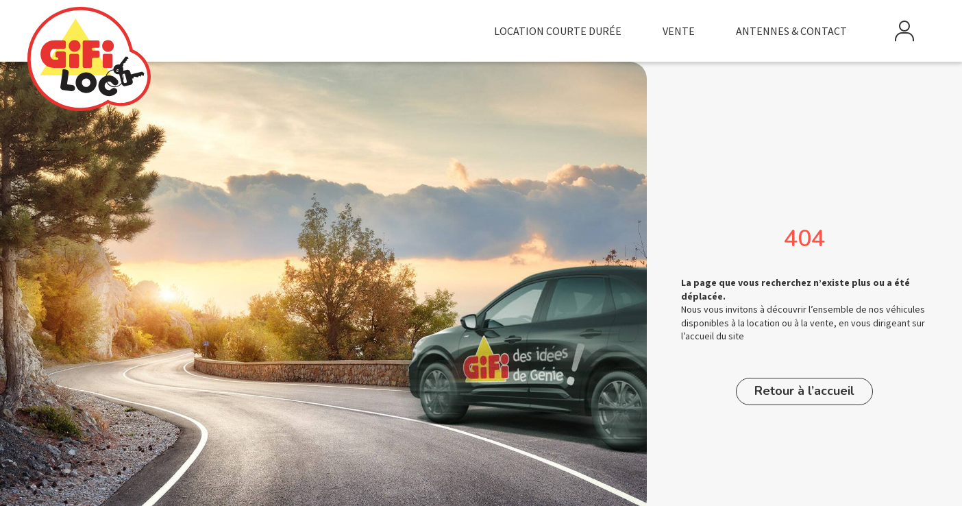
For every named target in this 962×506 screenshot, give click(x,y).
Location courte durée (557, 31)
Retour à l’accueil (804, 391)
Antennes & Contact (791, 31)
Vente (679, 31)
